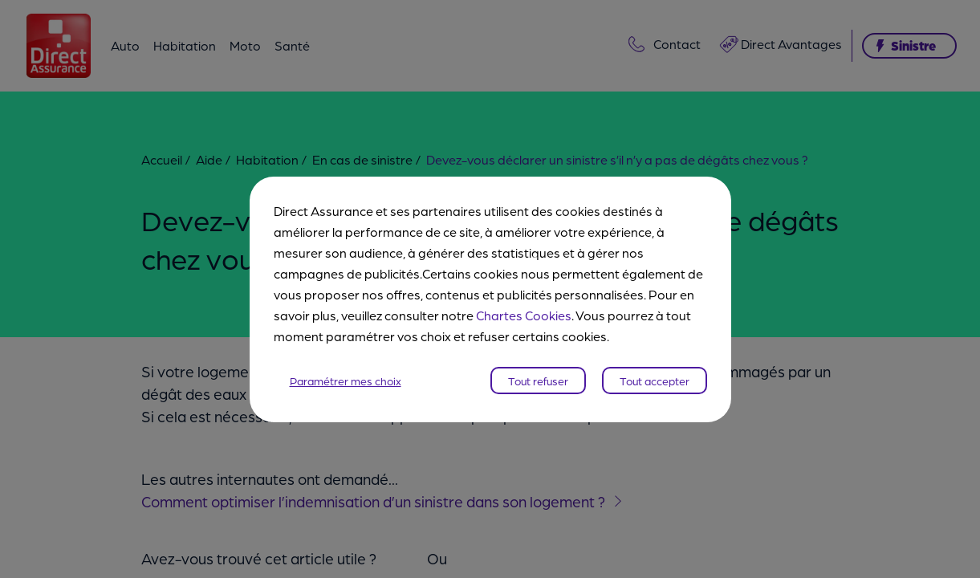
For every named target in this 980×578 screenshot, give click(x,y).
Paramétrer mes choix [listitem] (345, 370)
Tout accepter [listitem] (654, 370)
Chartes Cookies (523, 304)
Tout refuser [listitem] (538, 370)
